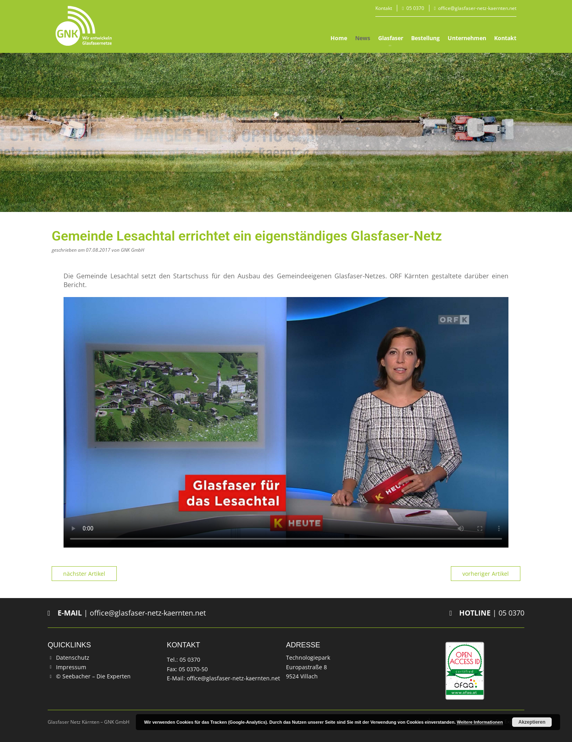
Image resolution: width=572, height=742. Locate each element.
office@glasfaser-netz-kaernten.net (477, 8)
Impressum (71, 667)
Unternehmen (467, 38)
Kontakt (383, 8)
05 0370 (415, 8)
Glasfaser (390, 38)
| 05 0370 (486, 613)
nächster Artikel (84, 573)
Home (338, 38)
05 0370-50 (193, 669)
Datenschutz (72, 657)
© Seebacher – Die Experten (93, 676)
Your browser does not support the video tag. (286, 422)
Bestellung (425, 38)
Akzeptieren (531, 722)
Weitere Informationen (480, 722)
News (362, 38)
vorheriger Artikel (485, 573)
